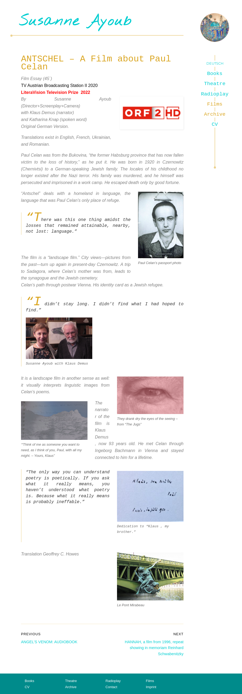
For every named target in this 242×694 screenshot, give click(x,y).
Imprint (151, 687)
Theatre (215, 84)
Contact (111, 687)
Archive (215, 114)
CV (215, 124)
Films (215, 104)
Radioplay (215, 94)
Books (215, 74)
